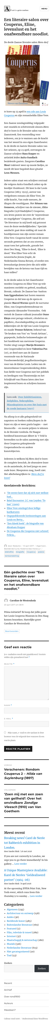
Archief (8, 990)
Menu (44, 9)
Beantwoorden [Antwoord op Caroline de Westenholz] (12, 631)
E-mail (8, 719)
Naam (8, 705)
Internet (11, 936)
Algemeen (41, 546)
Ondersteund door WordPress (35, 1019)
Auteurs (8, 1003)
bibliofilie (9, 552)
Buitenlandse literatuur (19, 924)
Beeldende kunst (11, 549)
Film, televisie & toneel (19, 932)
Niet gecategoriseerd (18, 951)
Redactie (17, 546)
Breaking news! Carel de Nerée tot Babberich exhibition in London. (24, 842)
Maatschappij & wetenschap (22, 940)
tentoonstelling (12, 556)
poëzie (41, 552)
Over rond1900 (12, 996)
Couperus (31, 552)
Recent (8, 983)
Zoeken (8, 963)
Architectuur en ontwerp (20, 913)
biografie (20, 552)
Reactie (9, 664)
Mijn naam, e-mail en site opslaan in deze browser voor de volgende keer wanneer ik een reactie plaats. (24, 737)
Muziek (11, 944)
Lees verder (20, 863)
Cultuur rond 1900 (12, 1019)
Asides (10, 917)
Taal (9, 955)
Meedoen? (10, 1010)
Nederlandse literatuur (30, 549)
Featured (11, 928)
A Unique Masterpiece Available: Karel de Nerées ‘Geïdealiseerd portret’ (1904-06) (26, 875)
